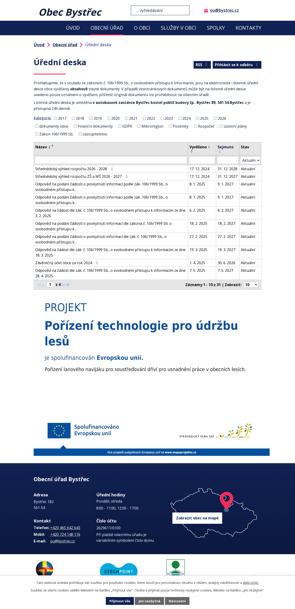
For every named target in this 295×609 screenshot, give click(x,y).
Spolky (216, 27)
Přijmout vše (119, 601)
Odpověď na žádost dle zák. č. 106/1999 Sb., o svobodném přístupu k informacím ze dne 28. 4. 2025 (110, 273)
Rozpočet (206, 126)
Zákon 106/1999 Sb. (56, 133)
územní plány (235, 126)
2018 (80, 118)
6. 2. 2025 (197, 210)
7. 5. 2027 (225, 270)
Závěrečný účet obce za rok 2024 (67, 262)
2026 (222, 118)
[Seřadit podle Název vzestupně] (52, 145)
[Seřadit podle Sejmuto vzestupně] (220, 151)
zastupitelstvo (95, 133)
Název (42, 146)
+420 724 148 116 (65, 534)
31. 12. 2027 (227, 176)
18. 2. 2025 (198, 223)
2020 (115, 118)
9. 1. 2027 (225, 183)
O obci (142, 27)
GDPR (127, 126)
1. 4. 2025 (197, 262)
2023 (169, 118)
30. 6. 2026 (226, 262)
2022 (151, 118)
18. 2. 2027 (226, 223)
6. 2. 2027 (225, 210)
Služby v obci (178, 27)
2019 (98, 118)
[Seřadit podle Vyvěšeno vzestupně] (192, 151)
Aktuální (248, 168)
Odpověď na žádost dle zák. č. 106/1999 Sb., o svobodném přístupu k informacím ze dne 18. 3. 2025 (110, 252)
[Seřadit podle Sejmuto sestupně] (220, 152)
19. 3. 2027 (226, 249)
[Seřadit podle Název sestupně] (52, 147)
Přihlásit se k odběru (237, 64)
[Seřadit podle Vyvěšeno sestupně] (192, 152)
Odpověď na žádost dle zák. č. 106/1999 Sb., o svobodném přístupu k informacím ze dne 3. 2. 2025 (110, 213)
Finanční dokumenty (95, 126)
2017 (62, 118)
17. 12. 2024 (199, 168)
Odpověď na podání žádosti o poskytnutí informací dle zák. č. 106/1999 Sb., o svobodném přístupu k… (101, 239)
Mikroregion (152, 126)
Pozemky (181, 126)
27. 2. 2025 (198, 236)
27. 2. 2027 (226, 236)
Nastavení (177, 601)
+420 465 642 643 (65, 527)
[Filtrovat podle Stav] (250, 160)
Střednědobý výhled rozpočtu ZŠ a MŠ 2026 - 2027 (82, 176)
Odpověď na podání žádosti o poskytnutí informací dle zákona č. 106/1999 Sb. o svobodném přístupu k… (103, 226)
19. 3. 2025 (198, 249)
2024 (186, 118)
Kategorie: (42, 117)
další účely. (251, 582)
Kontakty (248, 27)
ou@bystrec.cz (224, 10)
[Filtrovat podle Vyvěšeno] (202, 160)
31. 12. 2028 (227, 168)
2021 (133, 118)
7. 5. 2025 (197, 270)
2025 (204, 118)
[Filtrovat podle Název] (111, 160)
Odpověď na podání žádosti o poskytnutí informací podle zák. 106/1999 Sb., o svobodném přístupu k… (101, 186)
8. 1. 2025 (197, 183)
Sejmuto (225, 146)
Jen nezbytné (149, 601)
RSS (202, 64)
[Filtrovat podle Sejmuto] (228, 160)
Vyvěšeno (199, 146)
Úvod (73, 27)
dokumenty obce (53, 126)
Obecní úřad (107, 27)
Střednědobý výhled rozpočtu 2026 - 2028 (74, 168)
